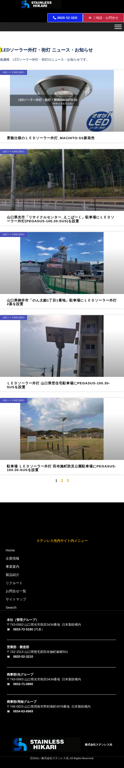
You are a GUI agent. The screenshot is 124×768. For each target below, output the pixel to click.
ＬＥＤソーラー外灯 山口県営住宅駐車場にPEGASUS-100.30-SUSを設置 (58, 385)
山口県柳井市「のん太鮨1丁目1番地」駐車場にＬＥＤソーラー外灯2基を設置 (62, 302)
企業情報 (14, 558)
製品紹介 (14, 575)
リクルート (14, 583)
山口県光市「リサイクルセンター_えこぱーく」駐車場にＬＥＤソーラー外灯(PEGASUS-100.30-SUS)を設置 (60, 219)
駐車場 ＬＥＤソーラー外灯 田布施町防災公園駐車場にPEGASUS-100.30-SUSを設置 (61, 468)
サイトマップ (16, 599)
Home (10, 550)
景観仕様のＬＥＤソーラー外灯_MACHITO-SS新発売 (51, 138)
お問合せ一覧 (16, 591)
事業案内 (14, 566)
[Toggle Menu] (118, 27)
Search (11, 607)
